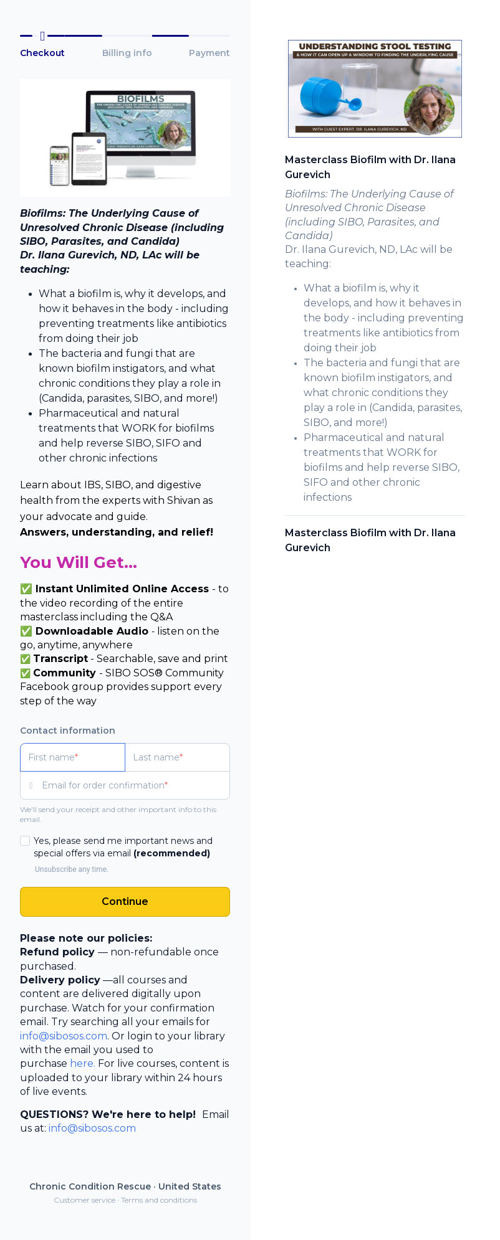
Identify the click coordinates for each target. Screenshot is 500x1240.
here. (82, 1063)
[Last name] (177, 757)
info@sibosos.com (63, 1036)
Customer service (84, 1200)
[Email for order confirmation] (136, 785)
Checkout (42, 53)
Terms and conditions (159, 1200)
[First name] (73, 757)
